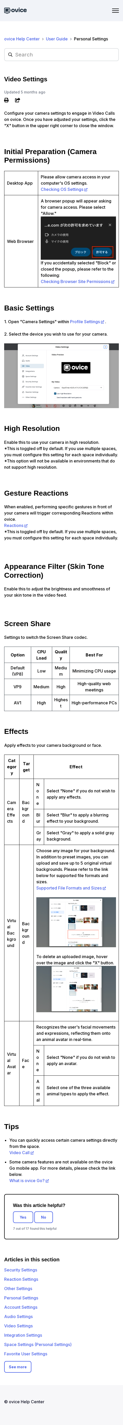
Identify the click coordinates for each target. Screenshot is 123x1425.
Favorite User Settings (25, 1353)
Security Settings (20, 1269)
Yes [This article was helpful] (23, 1217)
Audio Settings (18, 1316)
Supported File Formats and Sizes (69, 888)
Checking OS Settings (62, 189)
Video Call (19, 1152)
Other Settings (18, 1288)
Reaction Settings (21, 1279)
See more (18, 1367)
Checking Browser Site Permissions (75, 281)
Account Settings (20, 1307)
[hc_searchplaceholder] (61, 54)
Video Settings (18, 1325)
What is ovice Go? (27, 1180)
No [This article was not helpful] (43, 1217)
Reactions (13, 525)
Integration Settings (23, 1335)
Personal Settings (91, 38)
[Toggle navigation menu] (115, 10)
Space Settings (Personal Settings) (38, 1344)
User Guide (57, 38)
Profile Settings (85, 321)
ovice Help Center (22, 38)
